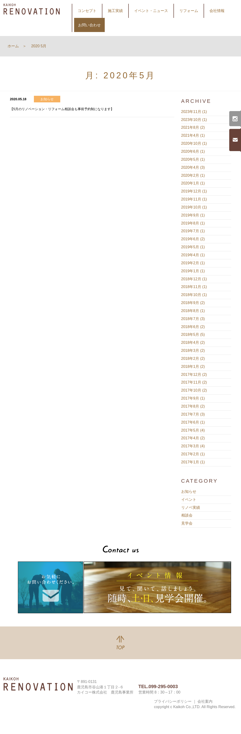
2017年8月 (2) (193, 406)
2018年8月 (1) (193, 311)
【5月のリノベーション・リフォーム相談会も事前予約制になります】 (62, 109)
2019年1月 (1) (193, 271)
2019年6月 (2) (193, 239)
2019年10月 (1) (194, 207)
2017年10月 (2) (194, 390)
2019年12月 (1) (194, 191)
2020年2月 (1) (193, 175)
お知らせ (188, 491)
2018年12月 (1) (194, 279)
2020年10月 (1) (194, 143)
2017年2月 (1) (193, 454)
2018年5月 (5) (193, 335)
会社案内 (205, 701)
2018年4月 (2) (193, 343)
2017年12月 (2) (194, 375)
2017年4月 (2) (193, 438)
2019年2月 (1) (193, 263)
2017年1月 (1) (193, 462)
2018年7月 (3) (193, 319)
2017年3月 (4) (193, 446)
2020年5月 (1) (193, 159)
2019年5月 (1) (193, 247)
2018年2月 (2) (193, 359)
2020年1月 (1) (193, 183)
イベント (188, 499)
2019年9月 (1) (193, 215)
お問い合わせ (89, 25)
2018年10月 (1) (194, 295)
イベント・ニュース (151, 11)
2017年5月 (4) (193, 430)
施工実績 (115, 11)
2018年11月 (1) (194, 287)
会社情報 (217, 11)
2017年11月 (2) (194, 382)
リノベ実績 (190, 507)
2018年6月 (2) (193, 327)
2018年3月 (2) (193, 351)
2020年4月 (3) (193, 167)
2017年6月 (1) (193, 422)
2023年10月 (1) (194, 120)
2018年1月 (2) (193, 367)
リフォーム (188, 11)
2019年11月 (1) (194, 199)
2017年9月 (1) (193, 398)
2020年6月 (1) (193, 151)
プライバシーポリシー (173, 701)
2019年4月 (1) (193, 255)
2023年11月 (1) (194, 112)
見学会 (187, 523)
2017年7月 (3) (193, 414)
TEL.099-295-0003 (158, 686)
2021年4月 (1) (193, 135)
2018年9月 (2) (193, 303)
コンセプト (87, 11)
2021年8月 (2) (193, 127)
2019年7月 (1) (193, 231)
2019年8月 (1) (193, 223)
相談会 (187, 515)
